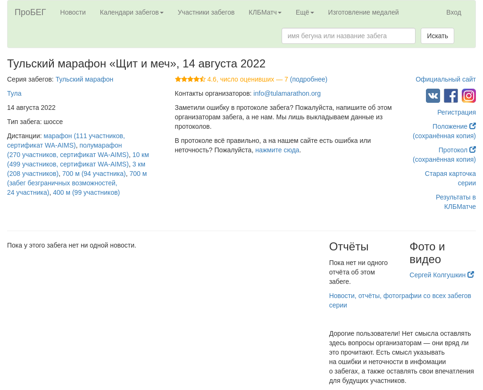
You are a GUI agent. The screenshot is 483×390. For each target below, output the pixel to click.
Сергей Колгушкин (441, 275)
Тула (14, 93)
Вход (453, 12)
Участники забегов (206, 12)
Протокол (457, 150)
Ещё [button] (305, 12)
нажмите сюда (277, 150)
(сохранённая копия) (444, 136)
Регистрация (456, 112)
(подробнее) (308, 79)
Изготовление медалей (363, 12)
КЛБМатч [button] (265, 12)
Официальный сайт (446, 79)
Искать (437, 36)
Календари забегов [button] (132, 12)
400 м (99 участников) (86, 192)
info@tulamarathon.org (287, 93)
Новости (73, 12)
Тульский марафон (85, 79)
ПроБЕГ (30, 12)
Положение (454, 126)
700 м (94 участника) (94, 173)
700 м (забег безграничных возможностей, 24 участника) (77, 183)
